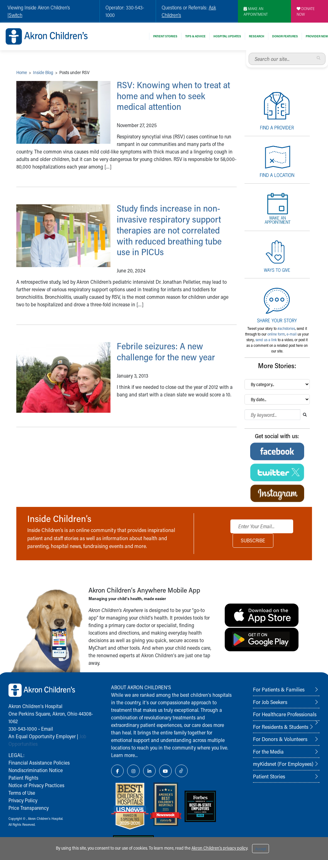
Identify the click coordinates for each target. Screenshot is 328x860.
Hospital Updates (227, 36)
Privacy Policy (22, 800)
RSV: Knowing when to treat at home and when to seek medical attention (175, 96)
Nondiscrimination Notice (35, 770)
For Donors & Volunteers (280, 738)
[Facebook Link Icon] (117, 771)
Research (256, 36)
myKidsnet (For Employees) (283, 763)
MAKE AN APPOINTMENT (256, 11)
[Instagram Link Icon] (133, 771)
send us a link (266, 339)
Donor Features (285, 36)
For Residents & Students (280, 726)
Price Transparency (28, 807)
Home (21, 72)
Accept (260, 848)
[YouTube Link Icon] (165, 771)
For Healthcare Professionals (284, 714)
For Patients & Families (278, 689)
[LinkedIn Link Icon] (149, 771)
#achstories (286, 328)
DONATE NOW (306, 11)
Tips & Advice (195, 36)
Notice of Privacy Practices (36, 785)
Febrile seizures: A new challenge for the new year (168, 351)
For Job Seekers (270, 701)
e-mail (292, 333)
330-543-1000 (22, 728)
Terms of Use (21, 792)
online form (276, 333)
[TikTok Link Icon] (181, 771)
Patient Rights (23, 777)
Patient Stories (165, 36)
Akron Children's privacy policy (219, 848)
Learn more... (124, 755)
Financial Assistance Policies (39, 762)
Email (47, 728)
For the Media (268, 751)
